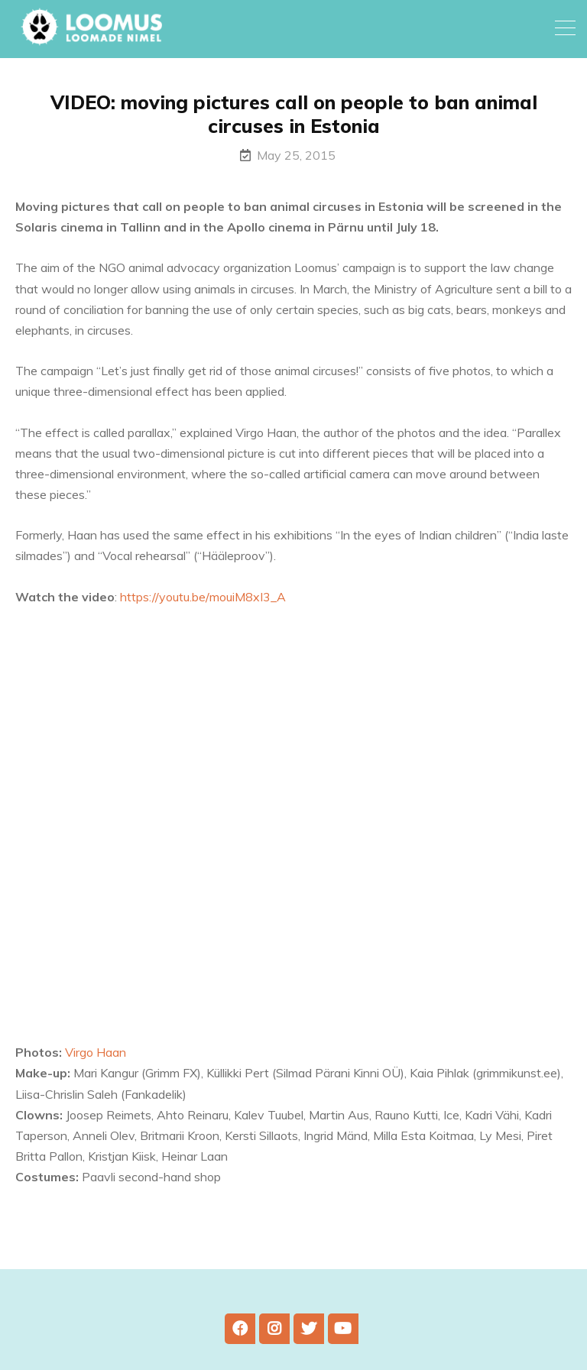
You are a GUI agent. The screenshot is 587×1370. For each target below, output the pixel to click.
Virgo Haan (95, 1052)
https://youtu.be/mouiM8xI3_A (203, 596)
